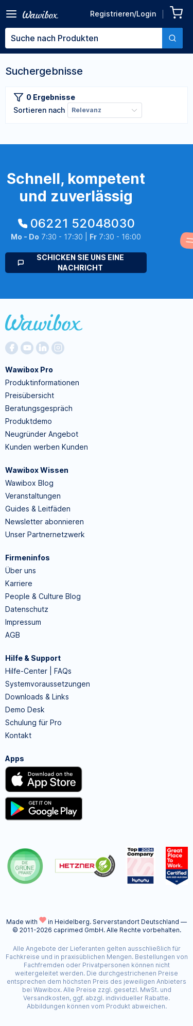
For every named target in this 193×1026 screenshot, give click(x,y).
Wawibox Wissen (36, 470)
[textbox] (83, 38)
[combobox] (94, 38)
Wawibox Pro (29, 369)
